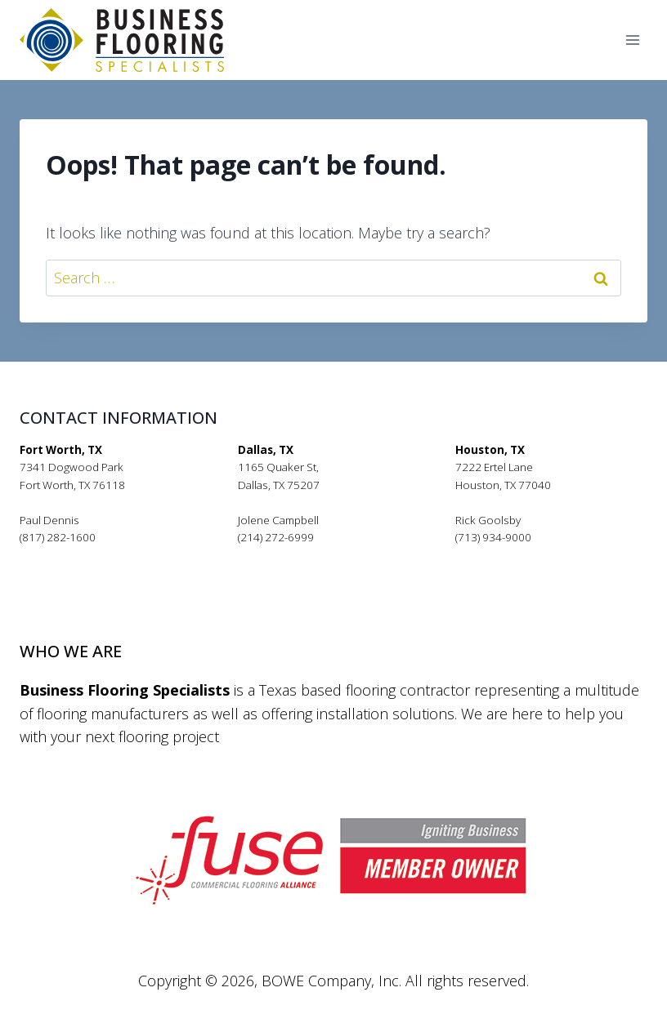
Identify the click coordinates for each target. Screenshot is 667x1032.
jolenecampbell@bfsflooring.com (321, 555)
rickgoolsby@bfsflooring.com (529, 555)
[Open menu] (632, 40)
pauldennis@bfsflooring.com (92, 555)
